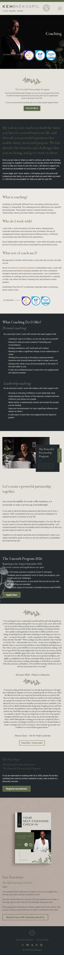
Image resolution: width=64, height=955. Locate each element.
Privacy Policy (43, 940)
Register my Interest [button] (16, 789)
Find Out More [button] (32, 108)
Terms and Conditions (25, 940)
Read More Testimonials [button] (32, 743)
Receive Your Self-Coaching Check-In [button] (25, 917)
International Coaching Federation (21, 268)
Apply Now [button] (11, 595)
